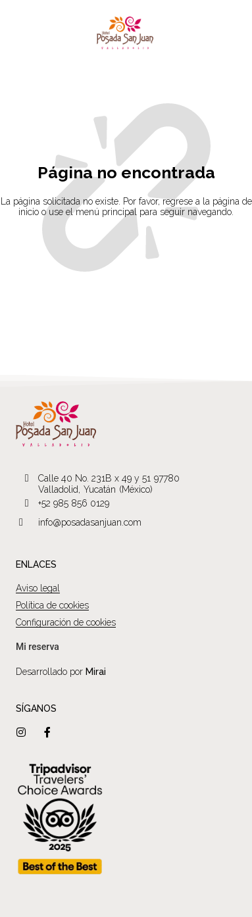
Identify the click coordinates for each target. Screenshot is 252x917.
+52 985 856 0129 (73, 503)
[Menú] (18, 33)
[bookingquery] (37, 647)
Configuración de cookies (66, 622)
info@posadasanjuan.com (89, 522)
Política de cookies (52, 605)
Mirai (96, 671)
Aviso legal (38, 588)
